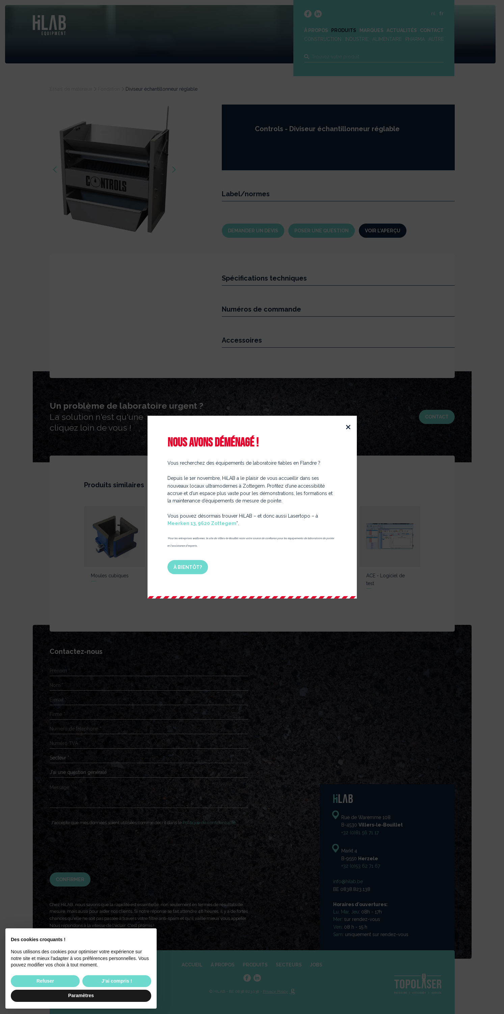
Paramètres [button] (81, 995)
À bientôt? (190, 567)
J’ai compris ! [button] (117, 981)
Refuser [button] (45, 981)
